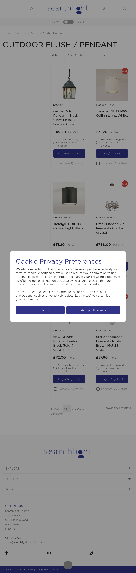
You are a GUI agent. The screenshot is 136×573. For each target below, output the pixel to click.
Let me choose (40, 310)
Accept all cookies (93, 310)
